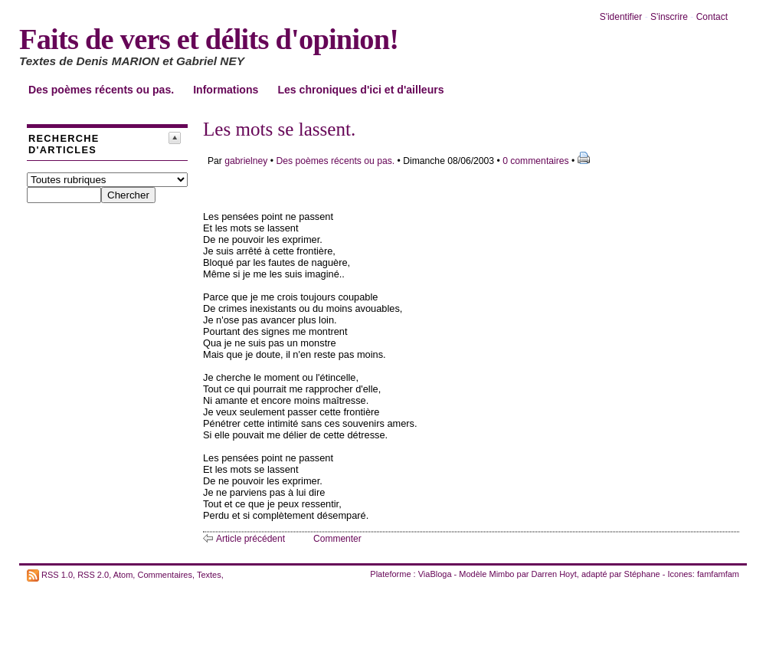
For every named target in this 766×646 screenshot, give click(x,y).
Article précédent (250, 538)
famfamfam (718, 574)
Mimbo (501, 574)
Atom (123, 574)
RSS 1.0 (57, 574)
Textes (209, 574)
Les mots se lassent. (279, 129)
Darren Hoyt (554, 574)
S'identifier (621, 16)
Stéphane (642, 574)
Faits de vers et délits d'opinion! (208, 39)
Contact (712, 16)
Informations (225, 90)
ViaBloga (435, 574)
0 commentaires (536, 161)
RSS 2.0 (93, 574)
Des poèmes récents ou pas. (101, 90)
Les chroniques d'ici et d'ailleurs (360, 90)
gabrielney (245, 161)
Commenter (337, 538)
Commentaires (164, 574)
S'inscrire (669, 16)
